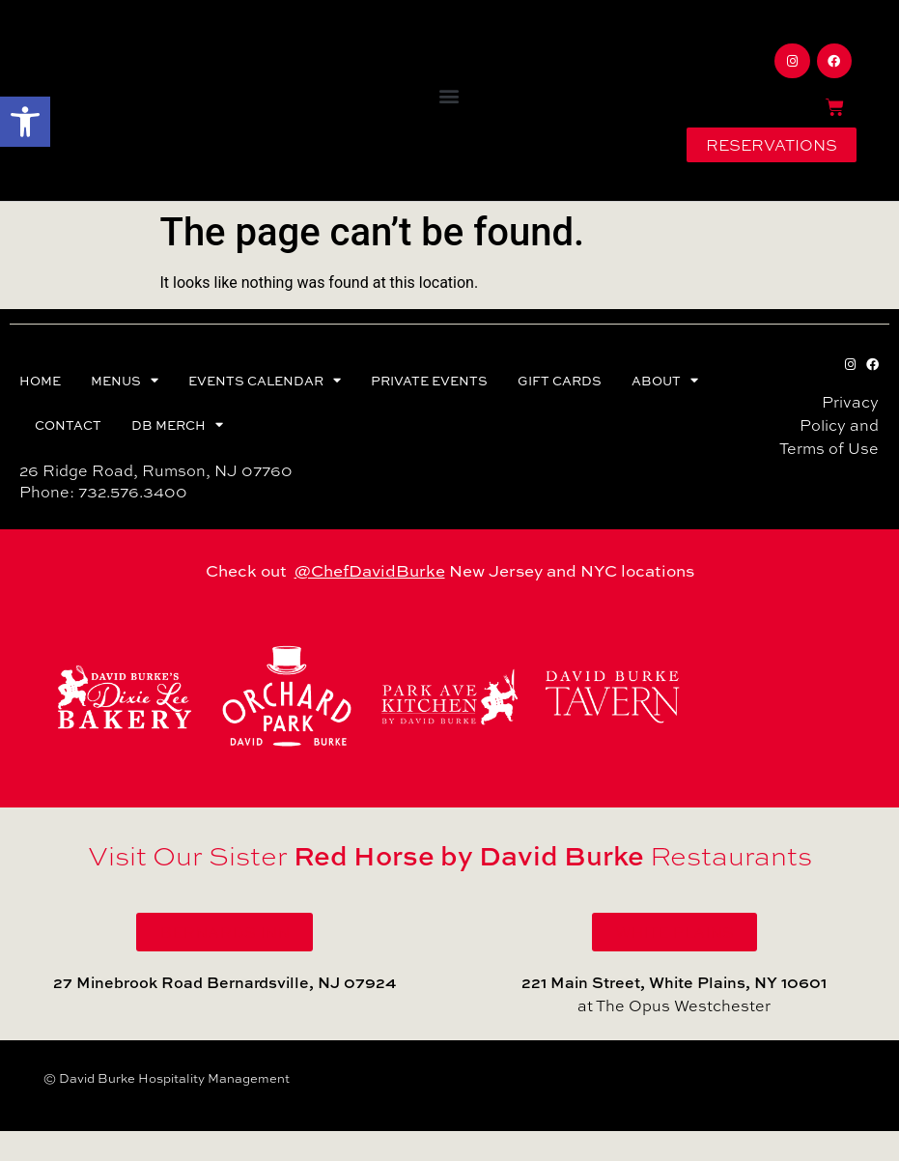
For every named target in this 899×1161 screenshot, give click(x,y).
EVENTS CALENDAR (264, 411)
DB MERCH (177, 455)
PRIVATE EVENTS (429, 410)
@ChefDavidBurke (370, 600)
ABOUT (665, 411)
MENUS (124, 411)
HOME (40, 410)
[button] (25, 122)
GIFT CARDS (560, 410)
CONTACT (68, 455)
